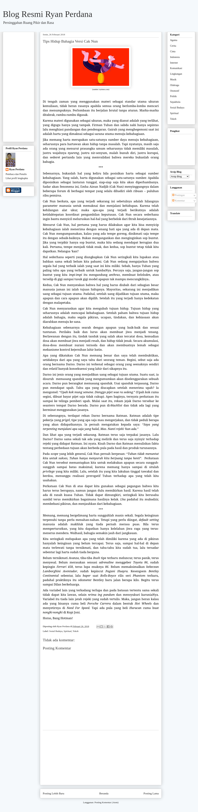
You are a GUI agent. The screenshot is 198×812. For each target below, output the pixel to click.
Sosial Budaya (55, 631)
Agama (173, 40)
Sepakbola (175, 102)
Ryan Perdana (16, 169)
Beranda (104, 793)
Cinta (172, 51)
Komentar (178, 200)
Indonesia (175, 57)
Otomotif (174, 91)
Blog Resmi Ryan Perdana (47, 14)
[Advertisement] (101, 757)
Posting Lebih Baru (53, 793)
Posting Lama (151, 793)
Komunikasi (176, 68)
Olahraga (174, 85)
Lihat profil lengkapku (17, 178)
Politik (173, 96)
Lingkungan (176, 74)
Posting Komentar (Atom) (106, 802)
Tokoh (75, 631)
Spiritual (68, 631)
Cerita (173, 45)
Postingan (178, 195)
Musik (173, 79)
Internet (174, 62)
